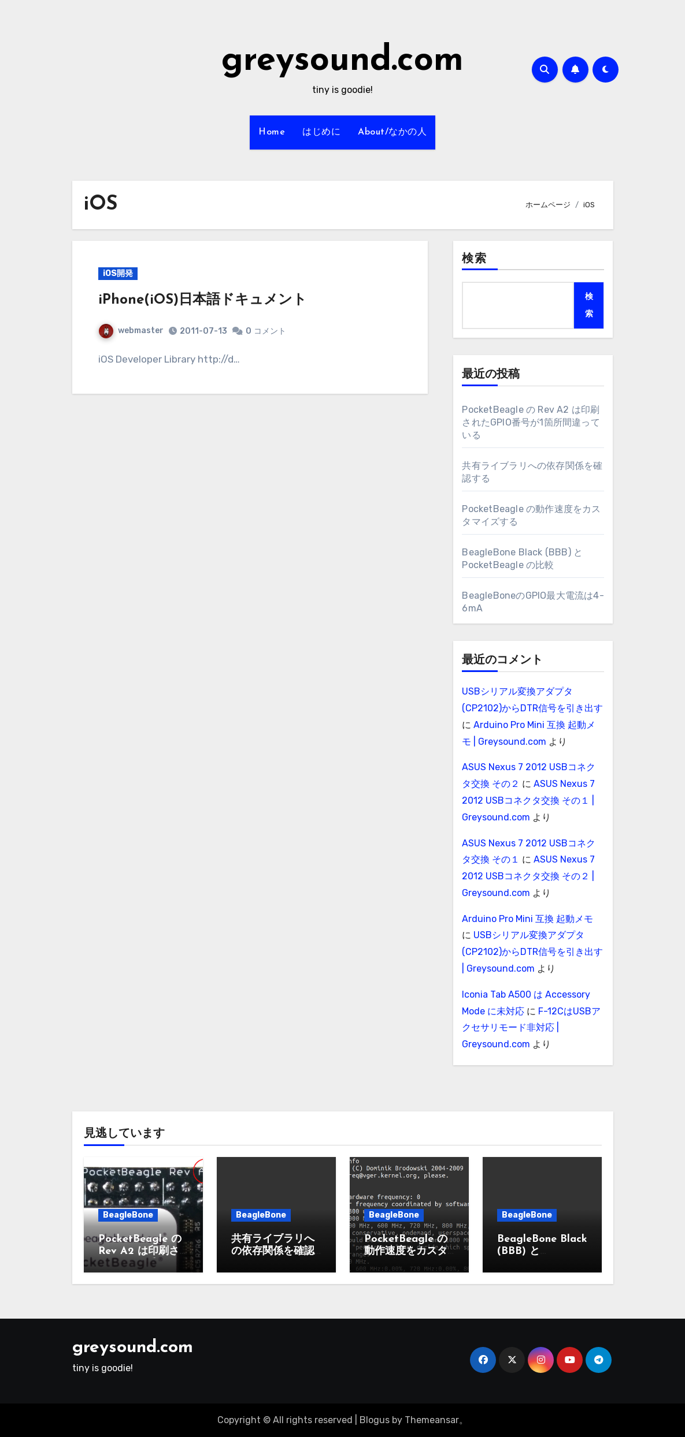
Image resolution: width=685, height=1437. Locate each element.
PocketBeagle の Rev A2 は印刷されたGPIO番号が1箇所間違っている (530, 422)
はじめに (321, 132)
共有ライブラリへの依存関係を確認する (272, 1252)
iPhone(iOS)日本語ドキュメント (202, 300)
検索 (474, 259)
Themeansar (432, 1419)
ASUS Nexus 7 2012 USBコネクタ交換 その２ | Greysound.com (528, 876)
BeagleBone (128, 1215)
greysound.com (342, 61)
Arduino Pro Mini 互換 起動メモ (527, 918)
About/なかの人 (392, 132)
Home (271, 132)
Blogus (375, 1419)
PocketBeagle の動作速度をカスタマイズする (405, 1252)
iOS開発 (118, 273)
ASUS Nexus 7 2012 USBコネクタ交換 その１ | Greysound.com (528, 800)
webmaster (131, 330)
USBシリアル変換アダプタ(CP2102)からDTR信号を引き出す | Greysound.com (532, 952)
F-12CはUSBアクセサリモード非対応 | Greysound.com (531, 1028)
